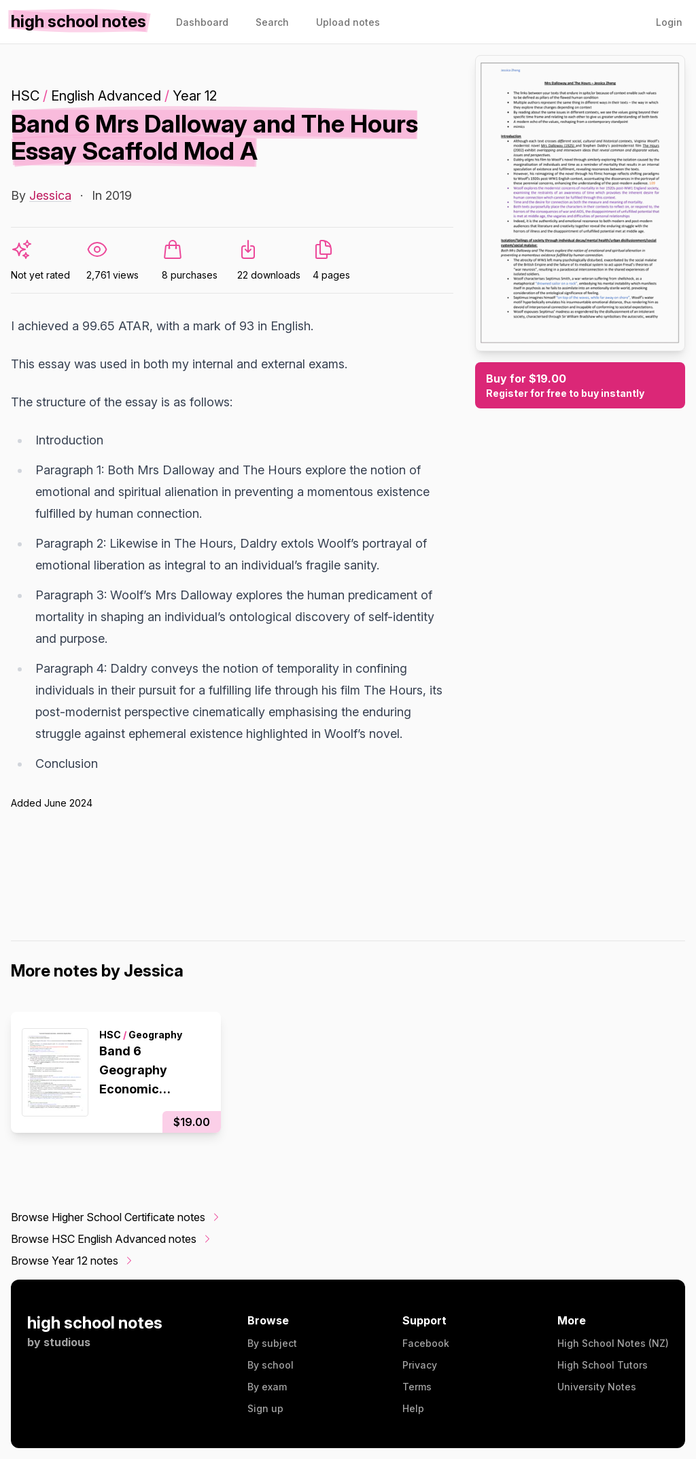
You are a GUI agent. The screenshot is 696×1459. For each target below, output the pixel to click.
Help (413, 1408)
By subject (272, 1343)
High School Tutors (602, 1365)
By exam (267, 1386)
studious (67, 1342)
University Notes (596, 1386)
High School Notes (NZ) (613, 1343)
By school (270, 1365)
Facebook (425, 1343)
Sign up (265, 1408)
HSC (25, 96)
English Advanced (106, 96)
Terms (417, 1386)
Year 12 (195, 96)
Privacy (419, 1365)
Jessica (50, 195)
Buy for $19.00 (580, 386)
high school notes (94, 1323)
